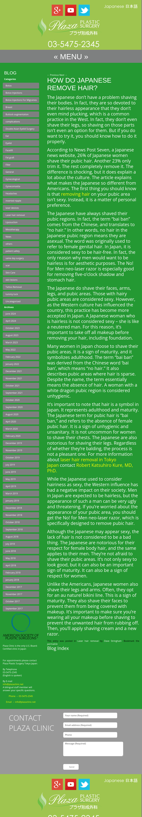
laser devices (12, 207)
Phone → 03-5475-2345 (21, 696)
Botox (9, 85)
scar (8, 265)
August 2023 (12, 335)
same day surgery (15, 258)
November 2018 (14, 515)
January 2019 (12, 500)
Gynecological (13, 179)
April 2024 (11, 320)
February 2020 (13, 435)
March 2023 (12, 342)
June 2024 (11, 313)
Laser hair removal (15, 215)
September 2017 (14, 608)
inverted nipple (13, 200)
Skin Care (10, 272)
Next (63, 74)
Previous (53, 74)
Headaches (11, 193)
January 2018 (12, 579)
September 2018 (14, 529)
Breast (9, 107)
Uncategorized (13, 301)
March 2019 (12, 493)
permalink (52, 643)
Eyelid (9, 143)
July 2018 (10, 543)
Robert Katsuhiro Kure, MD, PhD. (90, 468)
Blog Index (58, 648)
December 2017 (14, 587)
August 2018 (12, 536)
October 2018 (13, 522)
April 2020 (11, 421)
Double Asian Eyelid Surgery (20, 128)
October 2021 (13, 385)
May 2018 (11, 558)
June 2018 (11, 551)
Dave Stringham (113, 640)
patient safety (13, 251)
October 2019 (13, 457)
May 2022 (11, 349)
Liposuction (11, 222)
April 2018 (11, 565)
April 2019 (11, 486)
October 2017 (13, 601)
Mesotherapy (12, 229)
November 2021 (14, 378)
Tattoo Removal (14, 287)
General (10, 171)
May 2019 (11, 479)
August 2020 (12, 414)
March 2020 (12, 428)
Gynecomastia (13, 186)
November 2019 (14, 450)
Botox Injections (14, 92)
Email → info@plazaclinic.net (21, 701)
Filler (8, 164)
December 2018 (14, 507)
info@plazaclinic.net (13, 684)
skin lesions (11, 279)
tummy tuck (12, 294)
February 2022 (13, 356)
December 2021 (14, 371)
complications (13, 121)
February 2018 (13, 572)
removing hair (75, 194)
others (9, 243)
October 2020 (13, 400)
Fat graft (10, 157)
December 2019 (14, 443)
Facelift (9, 150)
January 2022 (12, 364)
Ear (7, 135)
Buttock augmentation (17, 114)
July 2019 (10, 464)
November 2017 (14, 594)
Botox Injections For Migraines (21, 100)
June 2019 (11, 471)
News (8, 236)
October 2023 (13, 328)
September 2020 (14, 407)
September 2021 (14, 392)
